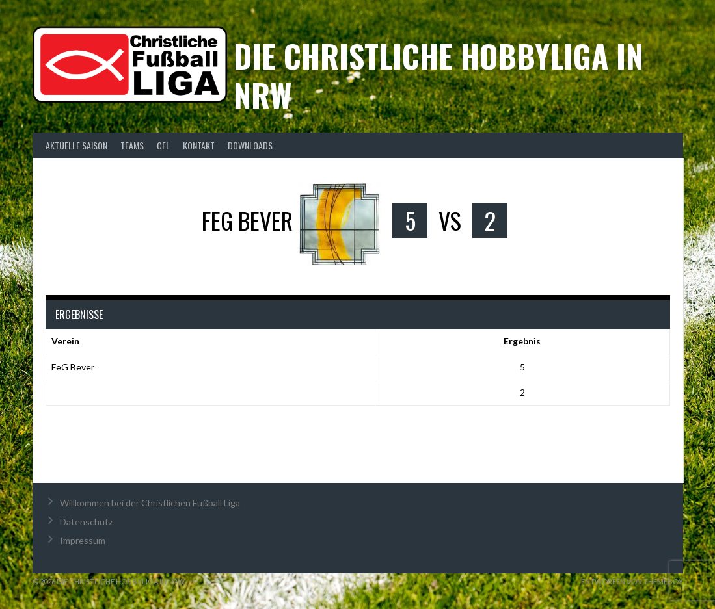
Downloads (250, 145)
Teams (132, 145)
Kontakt (199, 145)
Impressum (82, 540)
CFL (163, 145)
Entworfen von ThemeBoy (632, 581)
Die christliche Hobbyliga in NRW (438, 75)
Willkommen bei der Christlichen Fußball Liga (150, 502)
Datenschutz (86, 521)
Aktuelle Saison (76, 145)
